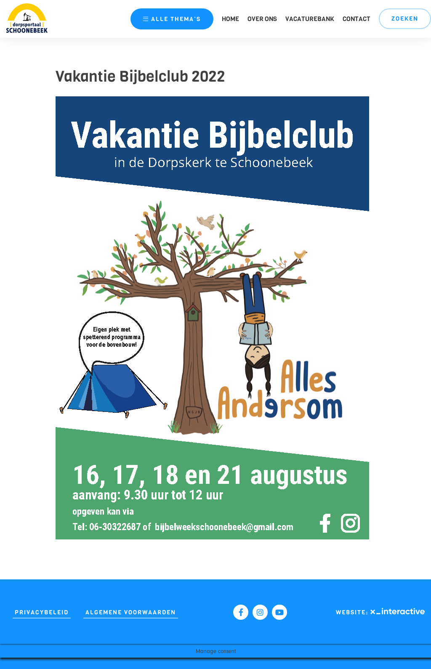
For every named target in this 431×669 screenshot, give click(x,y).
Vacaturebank (309, 19)
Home (230, 19)
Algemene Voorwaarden (130, 612)
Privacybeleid (42, 612)
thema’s (172, 19)
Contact (356, 19)
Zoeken (404, 19)
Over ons (262, 19)
